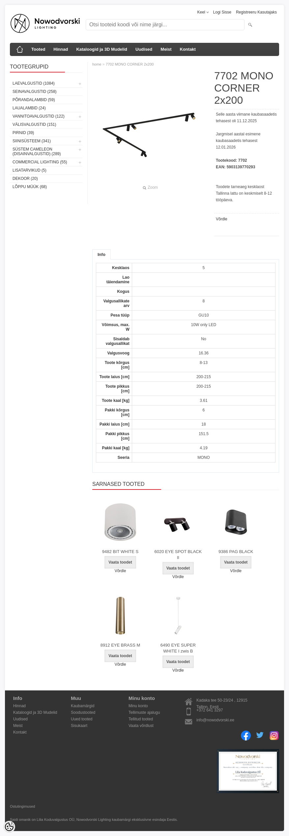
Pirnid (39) (23, 132)
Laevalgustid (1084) (34, 83)
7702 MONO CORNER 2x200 (130, 64)
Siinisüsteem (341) (32, 141)
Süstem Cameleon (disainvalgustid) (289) (37, 151)
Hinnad (60, 49)
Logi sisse (222, 12)
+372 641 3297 (209, 710)
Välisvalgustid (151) (34, 124)
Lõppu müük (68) (30, 186)
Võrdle (221, 219)
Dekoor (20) (25, 178)
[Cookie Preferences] (9, 827)
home (96, 64)
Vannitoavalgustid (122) (39, 116)
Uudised (143, 49)
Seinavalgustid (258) (35, 91)
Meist (165, 49)
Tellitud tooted (141, 719)
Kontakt (188, 49)
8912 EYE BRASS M (120, 645)
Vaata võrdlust (141, 725)
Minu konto (138, 706)
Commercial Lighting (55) (40, 162)
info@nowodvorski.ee (215, 720)
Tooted (38, 49)
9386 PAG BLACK (235, 551)
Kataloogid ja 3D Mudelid (101, 49)
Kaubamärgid (82, 706)
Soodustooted (83, 712)
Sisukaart (79, 725)
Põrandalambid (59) (34, 100)
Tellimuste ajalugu (144, 712)
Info (101, 254)
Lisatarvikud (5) (29, 170)
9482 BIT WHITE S (120, 551)
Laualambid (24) (29, 108)
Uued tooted (81, 719)
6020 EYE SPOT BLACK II (178, 554)
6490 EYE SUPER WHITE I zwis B (178, 648)
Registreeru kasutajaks (256, 12)
